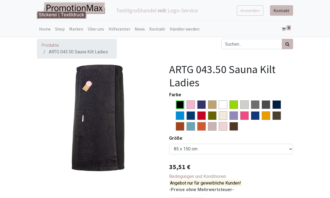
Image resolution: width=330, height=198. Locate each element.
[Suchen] (287, 44)
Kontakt (282, 10)
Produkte (50, 45)
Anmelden (250, 10)
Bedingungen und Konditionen (197, 176)
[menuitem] (45, 28)
